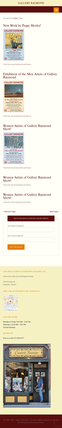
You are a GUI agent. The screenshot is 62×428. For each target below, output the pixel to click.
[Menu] (56, 10)
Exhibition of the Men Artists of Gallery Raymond (30, 75)
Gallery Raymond (31, 3)
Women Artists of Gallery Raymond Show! (27, 127)
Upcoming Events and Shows (21, 64)
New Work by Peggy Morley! (22, 25)
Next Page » (54, 212)
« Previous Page (9, 212)
